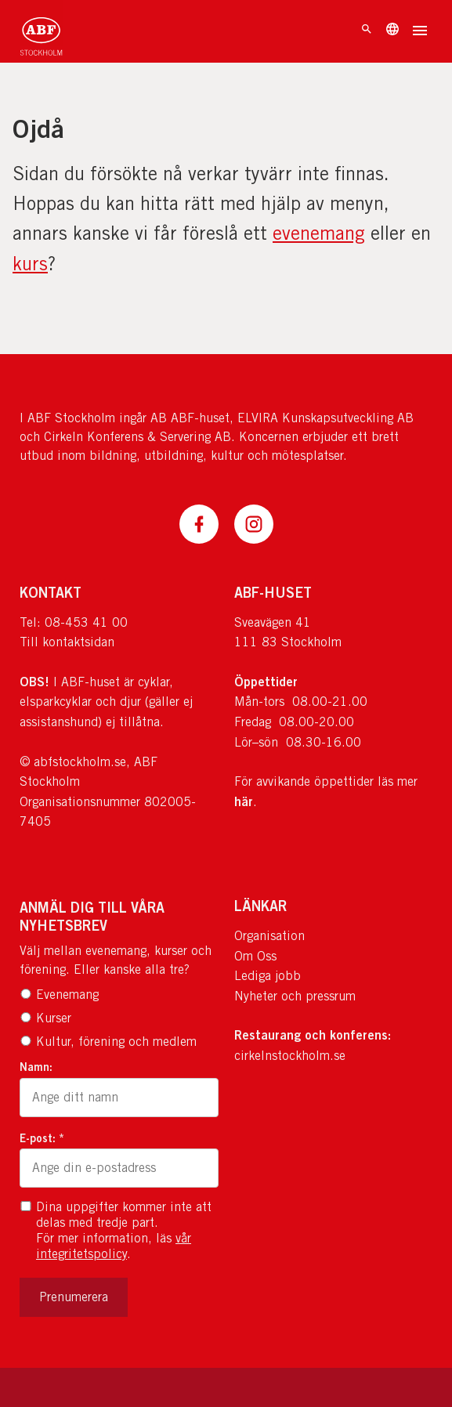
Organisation (269, 935)
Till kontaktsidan (67, 642)
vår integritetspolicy (113, 1246)
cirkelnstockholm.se (289, 1055)
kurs (30, 263)
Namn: (36, 1066)
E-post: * (42, 1138)
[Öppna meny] (419, 32)
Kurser (45, 1018)
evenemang (319, 233)
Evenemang (59, 994)
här (243, 801)
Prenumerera (73, 1296)
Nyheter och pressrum (295, 996)
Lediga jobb (267, 975)
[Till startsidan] (41, 31)
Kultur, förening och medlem (108, 1041)
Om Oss (255, 956)
